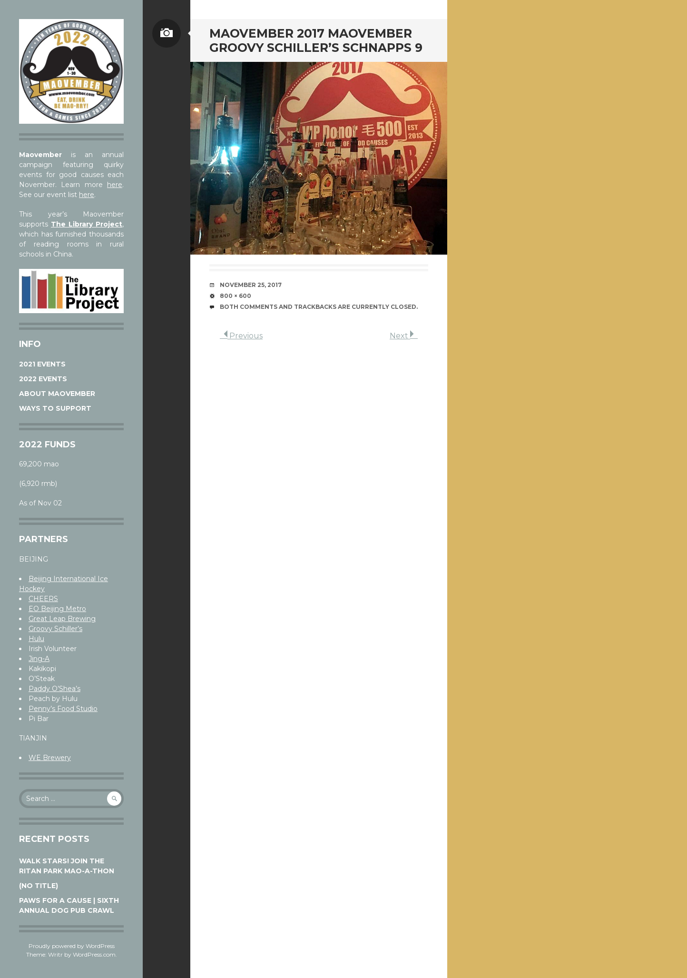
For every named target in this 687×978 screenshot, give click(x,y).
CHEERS (43, 598)
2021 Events (42, 364)
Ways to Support (55, 408)
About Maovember (57, 393)
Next (404, 335)
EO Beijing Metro (57, 608)
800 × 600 (235, 295)
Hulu (36, 638)
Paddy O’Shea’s (54, 688)
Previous (241, 335)
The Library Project (86, 224)
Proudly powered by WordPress (72, 945)
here (114, 184)
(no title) (38, 885)
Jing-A (39, 658)
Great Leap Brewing (62, 618)
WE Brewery (50, 757)
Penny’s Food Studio (63, 708)
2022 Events (43, 379)
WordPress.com (94, 954)
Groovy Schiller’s (55, 628)
